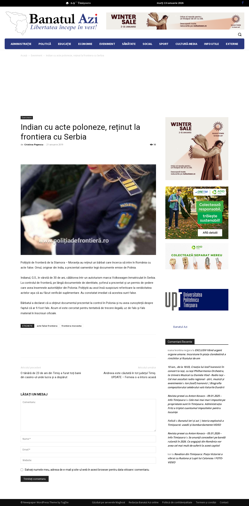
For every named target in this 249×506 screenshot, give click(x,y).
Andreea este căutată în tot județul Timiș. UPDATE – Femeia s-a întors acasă (129, 375)
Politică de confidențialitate (177, 502)
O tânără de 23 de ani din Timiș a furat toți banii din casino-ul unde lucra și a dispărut (51, 375)
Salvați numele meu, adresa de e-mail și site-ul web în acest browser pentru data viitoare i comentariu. (87, 469)
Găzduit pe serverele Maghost (108, 502)
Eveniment (36, 55)
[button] (239, 34)
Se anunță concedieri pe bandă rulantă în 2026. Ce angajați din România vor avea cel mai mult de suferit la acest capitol (196, 441)
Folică (171, 420)
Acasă (24, 55)
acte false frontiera (47, 325)
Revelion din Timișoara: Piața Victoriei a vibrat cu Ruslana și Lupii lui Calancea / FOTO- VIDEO (195, 458)
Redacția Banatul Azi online (144, 502)
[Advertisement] (124, 87)
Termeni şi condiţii (206, 502)
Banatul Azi (180, 327)
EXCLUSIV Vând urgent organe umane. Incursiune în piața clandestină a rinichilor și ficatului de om (197, 354)
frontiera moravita (72, 325)
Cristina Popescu (33, 144)
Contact (224, 502)
